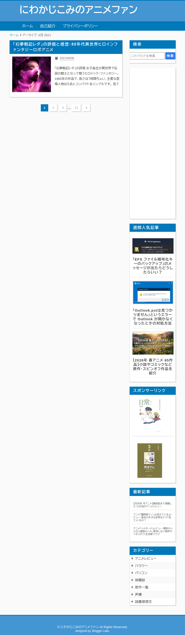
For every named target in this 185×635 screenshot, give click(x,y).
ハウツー (141, 566)
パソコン (141, 573)
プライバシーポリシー (80, 26)
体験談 (140, 580)
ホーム (27, 26)
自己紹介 (47, 26)
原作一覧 (142, 587)
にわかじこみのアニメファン (78, 10)
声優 (138, 594)
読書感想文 (143, 602)
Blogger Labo (100, 631)
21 (76, 108)
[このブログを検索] (147, 55)
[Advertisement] (152, 143)
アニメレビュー (145, 558)
